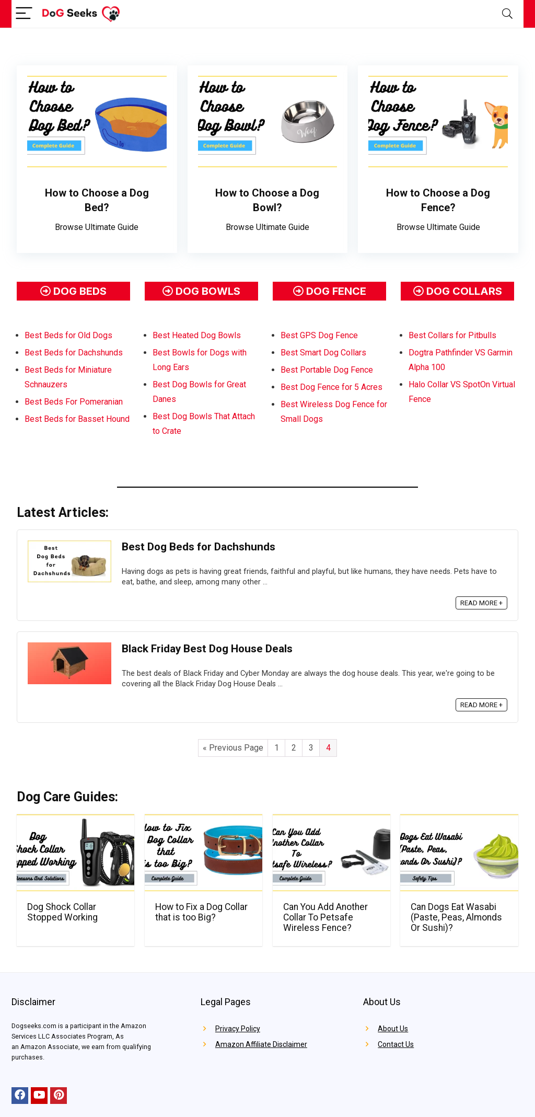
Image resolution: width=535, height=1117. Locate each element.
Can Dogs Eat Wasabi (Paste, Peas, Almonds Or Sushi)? (456, 917)
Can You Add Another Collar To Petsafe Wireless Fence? (325, 917)
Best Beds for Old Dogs (68, 335)
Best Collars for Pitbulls (452, 335)
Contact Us (396, 1044)
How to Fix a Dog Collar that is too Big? (201, 912)
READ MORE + (481, 603)
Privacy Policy (237, 1028)
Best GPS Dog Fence (319, 335)
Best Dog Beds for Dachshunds (198, 546)
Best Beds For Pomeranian (74, 402)
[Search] (507, 14)
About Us (393, 1028)
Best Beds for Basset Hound (77, 419)
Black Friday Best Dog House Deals (207, 648)
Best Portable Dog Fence (327, 370)
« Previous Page (233, 748)
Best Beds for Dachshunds (74, 353)
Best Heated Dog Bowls (197, 335)
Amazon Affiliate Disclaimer (261, 1044)
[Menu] (24, 14)
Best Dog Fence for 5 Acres (331, 387)
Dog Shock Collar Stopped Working (62, 912)
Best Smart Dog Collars (323, 353)
